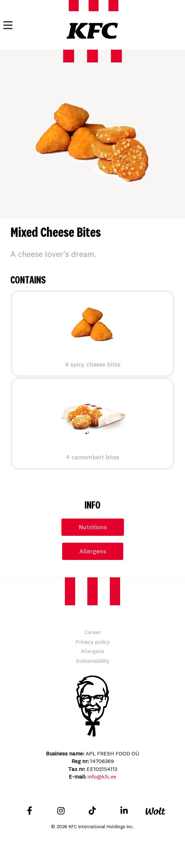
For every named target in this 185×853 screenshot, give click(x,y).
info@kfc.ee (102, 776)
